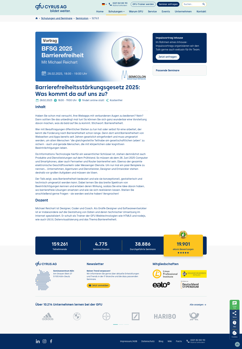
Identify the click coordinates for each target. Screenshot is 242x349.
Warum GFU (136, 11)
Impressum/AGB (128, 341)
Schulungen (116, 11)
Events (166, 11)
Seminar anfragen (168, 4)
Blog (161, 341)
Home (100, 11)
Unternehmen (183, 11)
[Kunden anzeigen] (198, 304)
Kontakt (201, 11)
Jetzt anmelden (98, 285)
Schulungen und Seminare (56, 18)
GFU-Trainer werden (143, 4)
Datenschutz (147, 341)
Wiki (170, 341)
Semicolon (82, 18)
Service (152, 11)
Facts (179, 341)
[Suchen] (194, 4)
